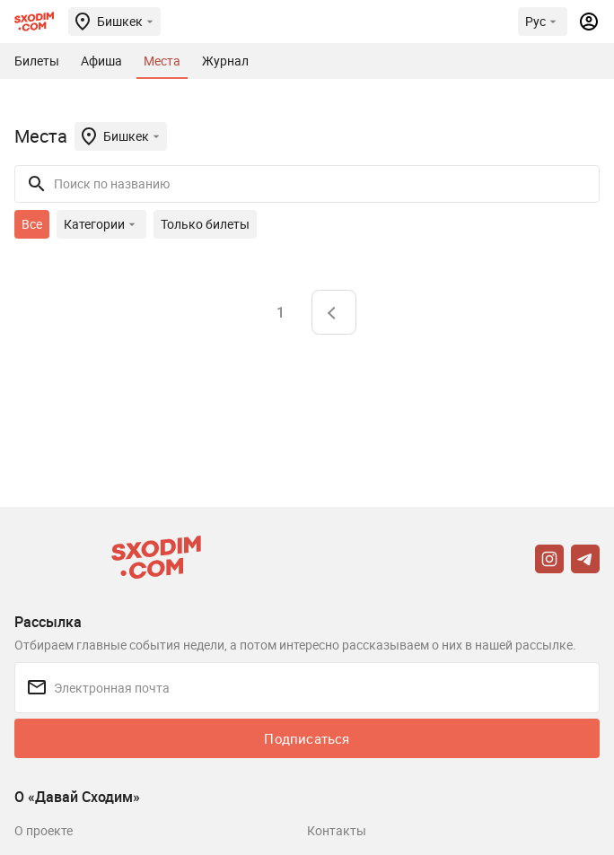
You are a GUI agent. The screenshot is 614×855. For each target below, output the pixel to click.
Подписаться (306, 738)
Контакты (336, 830)
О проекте (43, 830)
